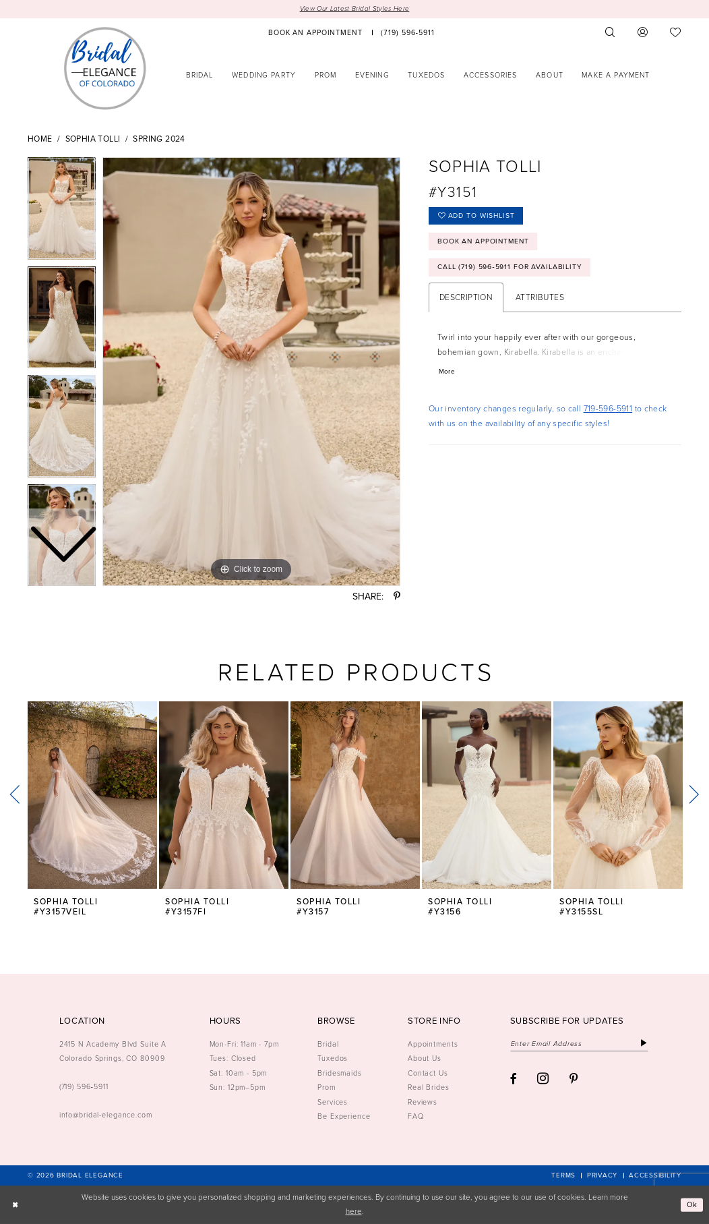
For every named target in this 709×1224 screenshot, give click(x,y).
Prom (326, 1087)
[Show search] (610, 32)
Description (466, 299)
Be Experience (343, 1116)
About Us (424, 1058)
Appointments (433, 1044)
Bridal (327, 1044)
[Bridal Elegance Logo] (105, 68)
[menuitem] (315, 32)
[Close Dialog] (15, 1205)
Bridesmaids (339, 1073)
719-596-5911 (608, 411)
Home (40, 140)
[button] (643, 32)
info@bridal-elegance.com (105, 1115)
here (354, 1211)
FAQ (416, 1116)
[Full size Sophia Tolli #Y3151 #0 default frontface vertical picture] (251, 372)
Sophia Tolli (93, 140)
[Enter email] (581, 1043)
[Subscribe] (646, 1043)
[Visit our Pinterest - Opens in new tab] (573, 1080)
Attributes (540, 299)
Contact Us (428, 1073)
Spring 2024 (159, 140)
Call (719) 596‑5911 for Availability (510, 269)
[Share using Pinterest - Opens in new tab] (397, 597)
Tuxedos (332, 1058)
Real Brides (429, 1087)
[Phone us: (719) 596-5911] (408, 32)
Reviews (422, 1102)
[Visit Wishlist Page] (675, 33)
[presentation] (92, 795)
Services (332, 1102)
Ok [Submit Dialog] (692, 1205)
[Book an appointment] (315, 32)
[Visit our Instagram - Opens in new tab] (543, 1079)
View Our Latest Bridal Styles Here (354, 9)
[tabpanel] (251, 372)
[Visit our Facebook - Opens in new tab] (513, 1080)
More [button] (447, 374)
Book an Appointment (484, 242)
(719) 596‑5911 (84, 1087)
